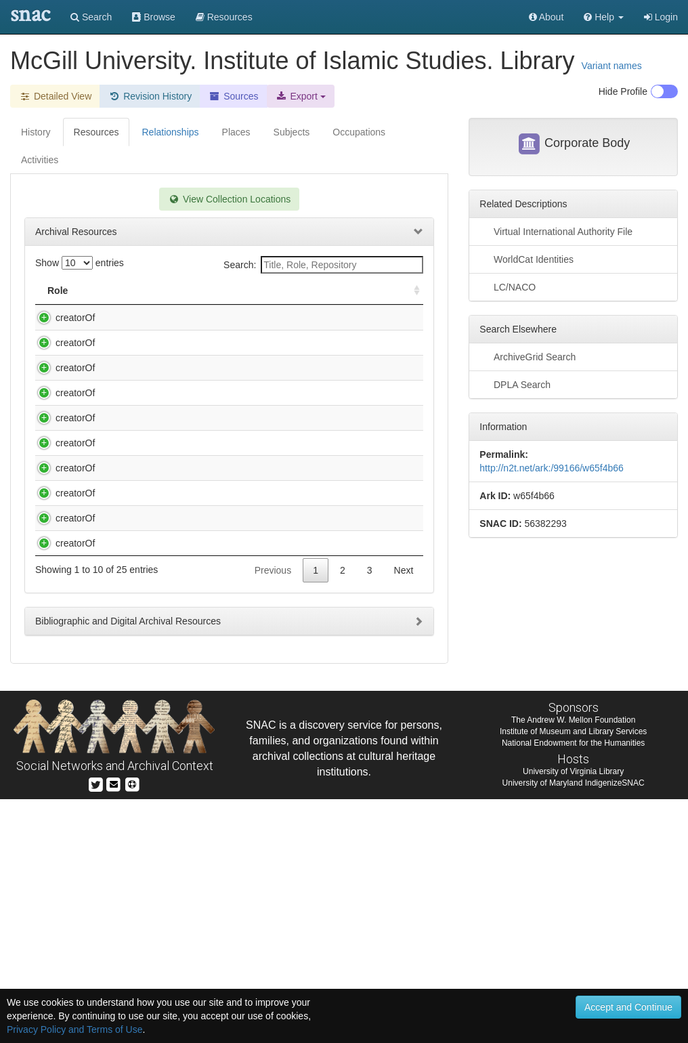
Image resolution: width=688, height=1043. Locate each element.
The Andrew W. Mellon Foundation (573, 963)
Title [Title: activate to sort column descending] (110, 290)
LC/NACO (507, 286)
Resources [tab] (96, 132)
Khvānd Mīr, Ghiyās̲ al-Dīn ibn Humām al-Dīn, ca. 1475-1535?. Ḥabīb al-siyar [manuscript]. (182, 656)
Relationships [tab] (170, 132)
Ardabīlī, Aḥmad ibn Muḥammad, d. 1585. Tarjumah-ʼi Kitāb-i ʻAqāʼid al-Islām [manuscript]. (183, 383)
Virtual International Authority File (555, 231)
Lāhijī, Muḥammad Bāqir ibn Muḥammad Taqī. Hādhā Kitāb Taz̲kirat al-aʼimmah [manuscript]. (181, 708)
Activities (39, 159)
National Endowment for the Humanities (573, 987)
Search (91, 17)
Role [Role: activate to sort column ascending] (57, 290)
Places (236, 132)
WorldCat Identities (526, 259)
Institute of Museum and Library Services (573, 975)
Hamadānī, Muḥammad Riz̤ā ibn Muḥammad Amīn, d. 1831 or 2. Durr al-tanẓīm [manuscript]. (179, 488)
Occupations (358, 132)
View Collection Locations (229, 199)
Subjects (292, 132)
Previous (273, 814)
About (546, 17)
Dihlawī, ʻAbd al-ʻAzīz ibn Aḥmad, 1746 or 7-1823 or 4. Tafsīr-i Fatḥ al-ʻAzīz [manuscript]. (181, 435)
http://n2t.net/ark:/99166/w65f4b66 (551, 468)
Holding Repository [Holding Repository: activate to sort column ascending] (335, 290)
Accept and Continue (628, 1007)
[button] (604, 17)
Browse (153, 17)
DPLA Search (515, 384)
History (36, 132)
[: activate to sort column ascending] (411, 291)
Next (404, 814)
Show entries (79, 263)
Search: (323, 265)
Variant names (612, 65)
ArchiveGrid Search (527, 356)
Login (661, 17)
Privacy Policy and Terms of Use (74, 1029)
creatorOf (61, 317)
